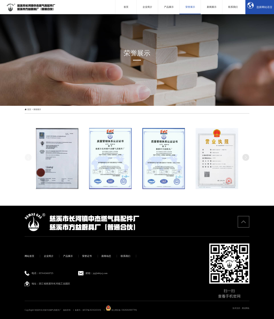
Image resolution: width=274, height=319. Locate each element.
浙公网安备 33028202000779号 (121, 310)
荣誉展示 (37, 109)
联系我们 (125, 256)
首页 (29, 109)
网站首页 (29, 256)
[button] (245, 157)
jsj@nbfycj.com (100, 273)
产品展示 (68, 256)
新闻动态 (106, 256)
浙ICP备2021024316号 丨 (93, 310)
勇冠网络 (245, 308)
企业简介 (49, 256)
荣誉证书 (87, 256)
